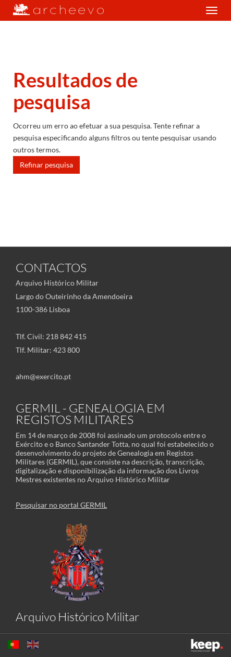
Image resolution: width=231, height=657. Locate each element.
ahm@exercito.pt (43, 376)
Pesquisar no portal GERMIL (61, 504)
